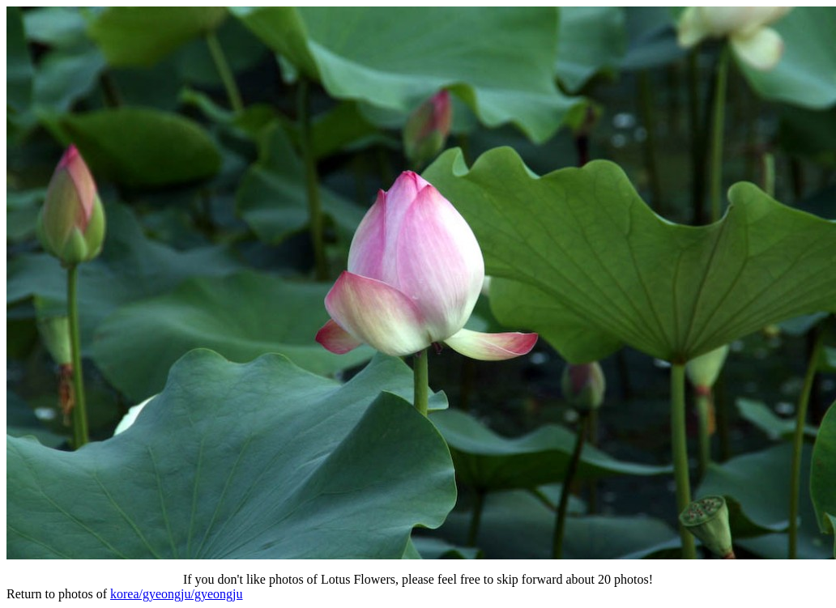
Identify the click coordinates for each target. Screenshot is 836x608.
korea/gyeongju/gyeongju (176, 594)
